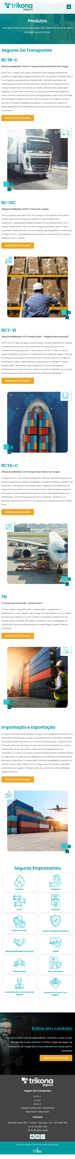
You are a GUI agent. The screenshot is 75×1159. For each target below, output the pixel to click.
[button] (69, 7)
